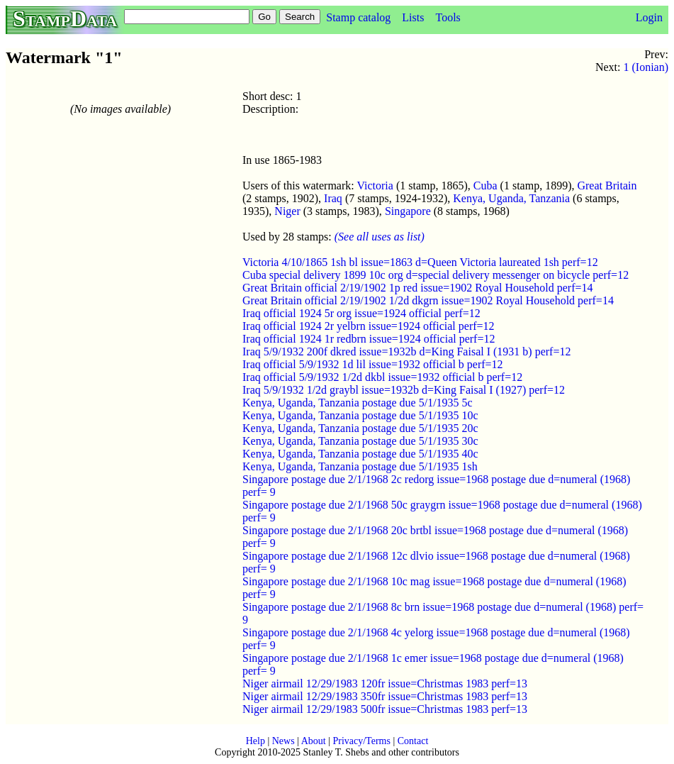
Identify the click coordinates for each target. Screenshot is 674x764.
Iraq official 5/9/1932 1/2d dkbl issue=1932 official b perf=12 (382, 377)
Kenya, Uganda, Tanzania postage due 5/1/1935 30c (360, 441)
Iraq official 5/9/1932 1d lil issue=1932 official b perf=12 (372, 364)
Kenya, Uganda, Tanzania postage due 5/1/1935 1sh (360, 466)
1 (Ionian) (645, 67)
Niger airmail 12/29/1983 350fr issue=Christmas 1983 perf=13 (384, 696)
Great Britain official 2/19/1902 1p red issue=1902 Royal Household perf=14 (417, 288)
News (283, 741)
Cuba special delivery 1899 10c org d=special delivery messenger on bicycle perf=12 (435, 275)
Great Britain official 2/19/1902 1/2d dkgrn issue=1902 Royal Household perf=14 (428, 300)
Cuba (485, 185)
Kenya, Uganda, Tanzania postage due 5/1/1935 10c (360, 415)
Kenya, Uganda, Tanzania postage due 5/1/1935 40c (360, 454)
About (313, 741)
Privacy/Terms (361, 741)
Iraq (333, 198)
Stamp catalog (358, 17)
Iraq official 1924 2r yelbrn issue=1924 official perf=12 (368, 326)
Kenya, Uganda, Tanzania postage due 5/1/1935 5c (357, 403)
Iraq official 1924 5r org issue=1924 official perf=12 (361, 313)
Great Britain (606, 185)
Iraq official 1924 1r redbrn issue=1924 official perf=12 (368, 339)
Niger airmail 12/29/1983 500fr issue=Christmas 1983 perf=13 (384, 709)
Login (649, 17)
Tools (447, 17)
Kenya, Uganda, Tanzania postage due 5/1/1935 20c (360, 428)
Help (255, 741)
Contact (413, 741)
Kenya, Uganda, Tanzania (511, 198)
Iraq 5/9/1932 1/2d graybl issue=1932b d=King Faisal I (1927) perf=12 (403, 390)
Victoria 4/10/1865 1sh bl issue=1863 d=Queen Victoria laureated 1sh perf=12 (420, 262)
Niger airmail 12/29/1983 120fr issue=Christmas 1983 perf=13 (384, 683)
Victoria (374, 185)
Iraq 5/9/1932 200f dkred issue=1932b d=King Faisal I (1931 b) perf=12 (406, 351)
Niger (287, 211)
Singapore (408, 211)
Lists (413, 17)
